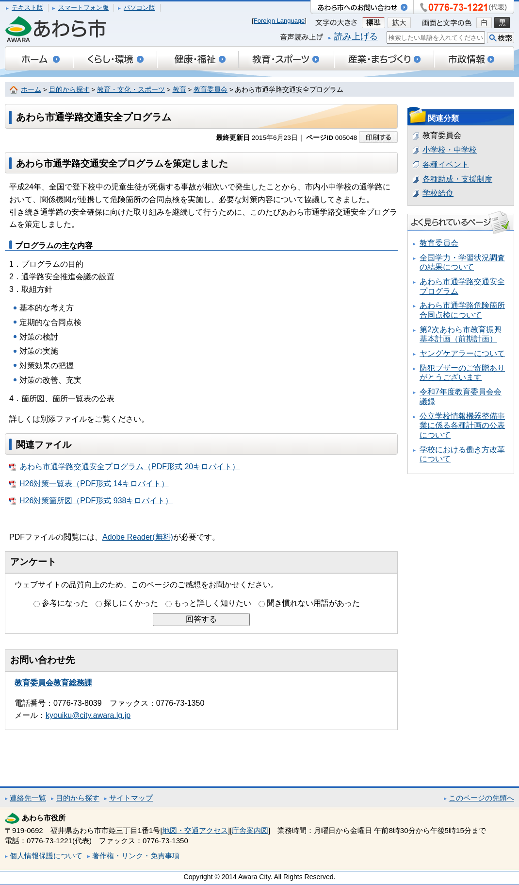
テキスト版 (27, 7)
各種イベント (445, 164)
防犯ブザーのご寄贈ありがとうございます (462, 373)
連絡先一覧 (28, 798)
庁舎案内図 (250, 830)
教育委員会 (210, 89)
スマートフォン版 (83, 7)
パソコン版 (139, 7)
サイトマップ (131, 798)
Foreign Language (279, 20)
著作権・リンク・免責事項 (135, 855)
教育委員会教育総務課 (53, 683)
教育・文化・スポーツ (131, 89)
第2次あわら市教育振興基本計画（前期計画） (461, 334)
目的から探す (69, 89)
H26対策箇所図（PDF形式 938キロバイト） (91, 500)
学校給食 (438, 193)
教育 (179, 89)
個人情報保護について (46, 855)
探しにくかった (131, 603)
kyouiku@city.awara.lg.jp (88, 715)
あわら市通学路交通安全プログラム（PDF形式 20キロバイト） (124, 466)
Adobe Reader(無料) (137, 537)
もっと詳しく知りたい (212, 603)
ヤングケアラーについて (462, 353)
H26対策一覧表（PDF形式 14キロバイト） (89, 483)
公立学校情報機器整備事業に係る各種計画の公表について (462, 425)
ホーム (31, 89)
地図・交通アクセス (195, 830)
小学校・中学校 (449, 150)
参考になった (65, 603)
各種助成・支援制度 (457, 179)
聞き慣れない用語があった (313, 603)
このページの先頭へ (481, 798)
